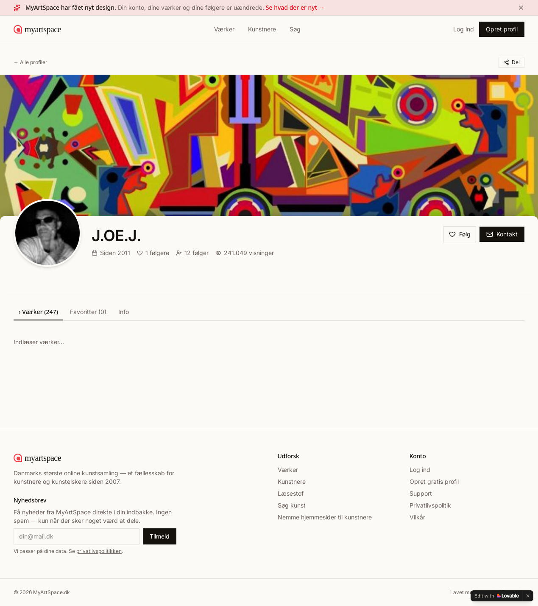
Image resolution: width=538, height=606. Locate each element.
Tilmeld (160, 536)
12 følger (192, 252)
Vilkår (417, 517)
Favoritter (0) (88, 311)
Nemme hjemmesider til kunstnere (325, 517)
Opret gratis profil (434, 481)
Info (123, 311)
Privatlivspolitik (430, 505)
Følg (460, 234)
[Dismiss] (528, 596)
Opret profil (502, 29)
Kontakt (502, 234)
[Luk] (521, 7)
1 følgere (153, 252)
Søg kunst (292, 505)
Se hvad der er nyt (295, 7)
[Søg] (295, 29)
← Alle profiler (30, 62)
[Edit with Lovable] (496, 596)
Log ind (463, 29)
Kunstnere (262, 29)
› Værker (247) (38, 312)
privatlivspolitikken (99, 551)
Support (421, 493)
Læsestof (291, 493)
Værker (224, 29)
